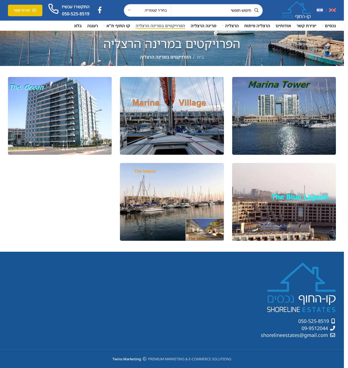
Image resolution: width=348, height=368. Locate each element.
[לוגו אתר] (296, 10)
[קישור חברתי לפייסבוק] (100, 10)
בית (200, 57)
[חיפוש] (193, 10)
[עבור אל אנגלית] (332, 10)
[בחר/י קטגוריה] (147, 10)
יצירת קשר (25, 10)
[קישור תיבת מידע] (68, 10)
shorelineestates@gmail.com (295, 335)
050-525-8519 (314, 321)
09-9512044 (315, 328)
